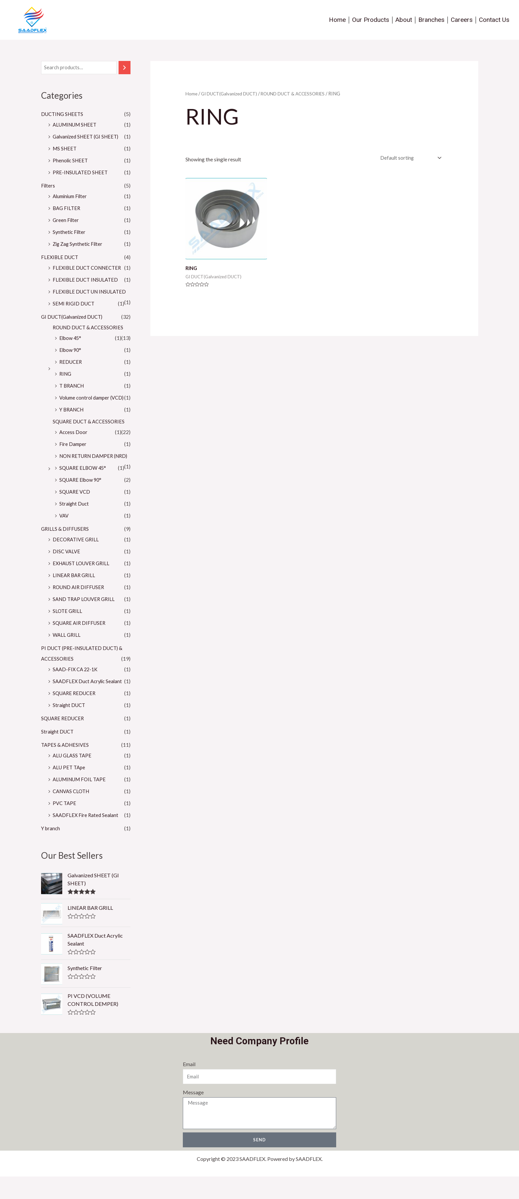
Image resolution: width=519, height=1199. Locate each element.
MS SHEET (65, 149)
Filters (48, 186)
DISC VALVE (67, 573)
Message (192, 1115)
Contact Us (494, 20)
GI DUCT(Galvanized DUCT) (74, 328)
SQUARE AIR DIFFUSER (81, 645)
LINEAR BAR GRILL (75, 597)
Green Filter (66, 221)
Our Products (370, 20)
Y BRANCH (72, 421)
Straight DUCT (70, 727)
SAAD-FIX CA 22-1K (76, 691)
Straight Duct (74, 525)
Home (337, 20)
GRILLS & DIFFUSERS (66, 551)
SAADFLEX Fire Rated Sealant (87, 837)
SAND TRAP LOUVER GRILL (86, 621)
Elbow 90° (71, 361)
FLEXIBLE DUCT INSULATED (87, 280)
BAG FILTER (67, 209)
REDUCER (71, 373)
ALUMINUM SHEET (77, 125)
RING (66, 385)
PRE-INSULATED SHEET (82, 173)
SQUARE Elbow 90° (82, 502)
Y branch (51, 850)
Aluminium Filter (71, 197)
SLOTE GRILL (68, 633)
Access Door (73, 443)
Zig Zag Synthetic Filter (79, 245)
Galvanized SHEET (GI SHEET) (88, 137)
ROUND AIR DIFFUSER (80, 609)
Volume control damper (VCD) (93, 409)
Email (188, 1086)
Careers (462, 20)
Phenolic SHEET (71, 161)
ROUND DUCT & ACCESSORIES (91, 339)
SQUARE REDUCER (76, 715)
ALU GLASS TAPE (73, 777)
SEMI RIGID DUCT (75, 315)
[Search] (124, 68)
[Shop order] (407, 158)
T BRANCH (73, 397)
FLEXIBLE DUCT (60, 258)
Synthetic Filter (70, 233)
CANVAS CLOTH (73, 813)
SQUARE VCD (75, 514)
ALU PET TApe (70, 789)
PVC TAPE (65, 825)
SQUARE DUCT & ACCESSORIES (91, 433)
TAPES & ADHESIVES (66, 767)
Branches (431, 20)
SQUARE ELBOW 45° (84, 490)
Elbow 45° (71, 349)
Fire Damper (73, 455)
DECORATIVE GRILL (77, 561)
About (403, 20)
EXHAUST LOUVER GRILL (83, 585)
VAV (64, 537)
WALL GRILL (67, 657)
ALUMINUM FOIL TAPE (81, 801)
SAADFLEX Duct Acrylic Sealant (89, 703)
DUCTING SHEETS (63, 115)
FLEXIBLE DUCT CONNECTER (89, 268)
